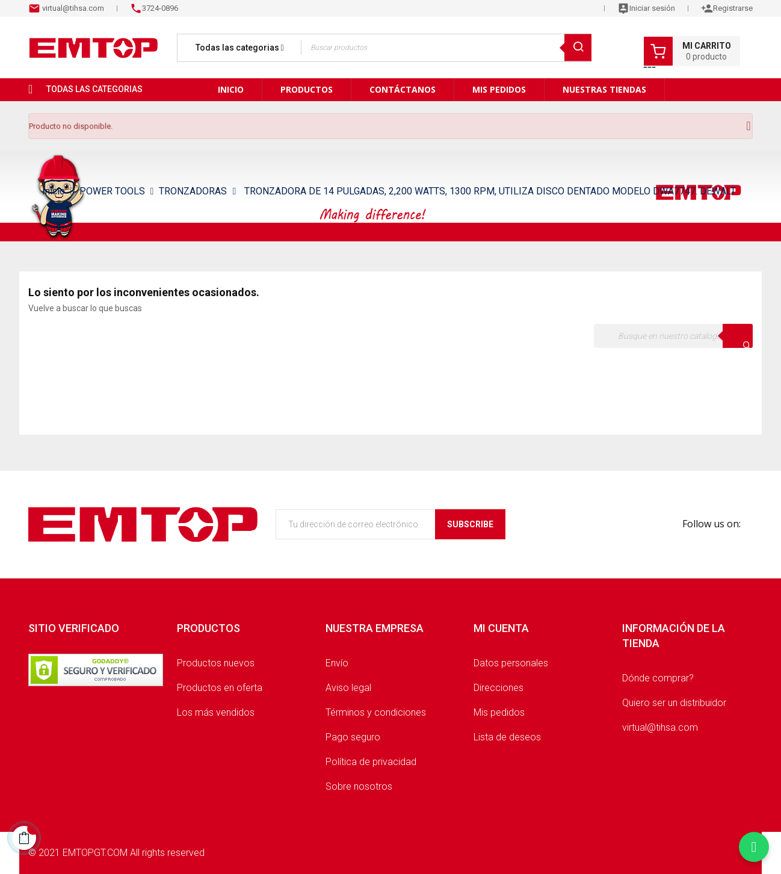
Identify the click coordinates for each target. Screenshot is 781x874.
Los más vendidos (216, 712)
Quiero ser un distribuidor (674, 702)
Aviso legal (348, 687)
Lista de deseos (507, 737)
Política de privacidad (371, 761)
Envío (337, 663)
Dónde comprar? (658, 678)
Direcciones (498, 687)
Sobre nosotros (359, 786)
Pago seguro (353, 737)
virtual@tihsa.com (72, 8)
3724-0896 (160, 8)
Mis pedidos (499, 712)
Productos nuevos (216, 663)
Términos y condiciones (376, 712)
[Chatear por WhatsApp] (754, 847)
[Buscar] (673, 336)
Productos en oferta (219, 687)
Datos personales (511, 663)
